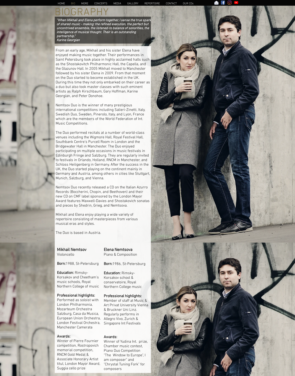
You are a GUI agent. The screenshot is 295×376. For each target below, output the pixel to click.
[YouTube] (236, 3)
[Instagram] (230, 3)
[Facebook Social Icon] (223, 3)
